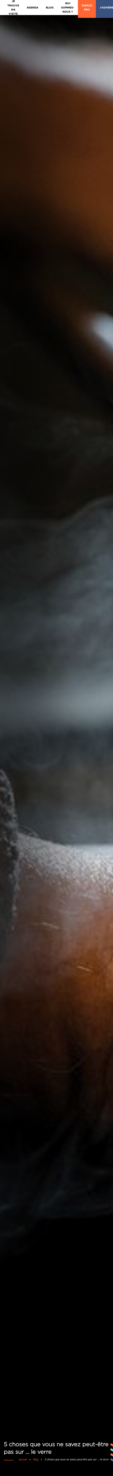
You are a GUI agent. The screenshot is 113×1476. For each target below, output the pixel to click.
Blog (50, 7)
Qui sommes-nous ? (67, 7)
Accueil (23, 1459)
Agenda (32, 7)
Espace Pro (87, 7)
